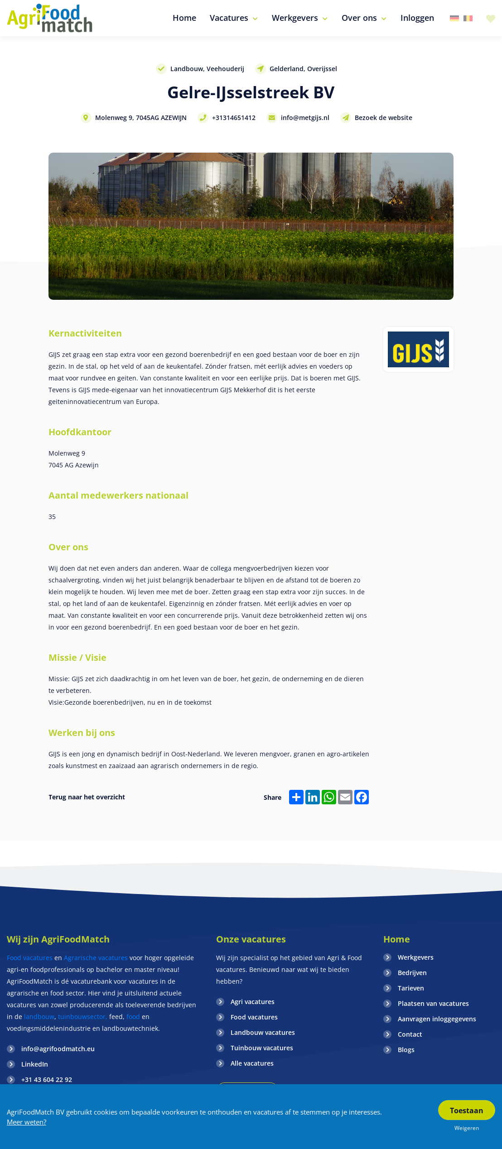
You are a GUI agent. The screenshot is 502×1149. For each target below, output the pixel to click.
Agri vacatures (253, 1001)
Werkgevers (416, 957)
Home (396, 939)
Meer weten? (26, 1121)
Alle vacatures (252, 1063)
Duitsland (454, 18)
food (133, 1016)
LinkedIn (34, 1064)
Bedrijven (412, 972)
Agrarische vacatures (97, 957)
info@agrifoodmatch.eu (58, 1048)
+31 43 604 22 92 (46, 1079)
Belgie (468, 18)
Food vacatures (30, 957)
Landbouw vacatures (263, 1032)
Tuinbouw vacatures (262, 1047)
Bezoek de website (383, 117)
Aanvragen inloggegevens (437, 1018)
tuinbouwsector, (82, 1016)
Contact (410, 1034)
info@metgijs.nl (305, 117)
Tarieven (411, 988)
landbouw (39, 1016)
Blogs (406, 1049)
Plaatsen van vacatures (433, 1003)
